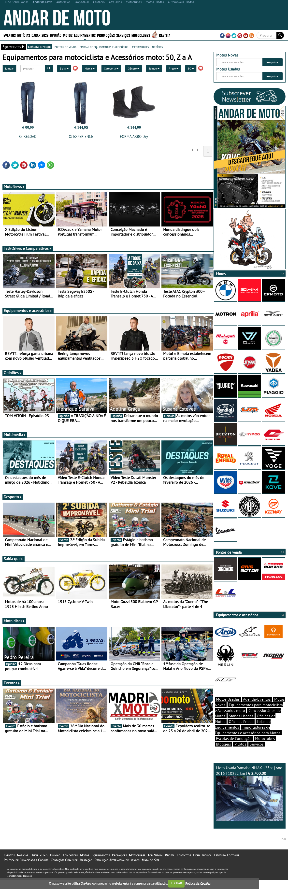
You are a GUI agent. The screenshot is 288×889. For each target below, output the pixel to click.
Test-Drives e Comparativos (28, 248)
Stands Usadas (241, 724)
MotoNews (14, 186)
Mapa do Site (150, 868)
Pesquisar (272, 62)
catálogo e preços (39, 46)
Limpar (9, 68)
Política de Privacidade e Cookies (26, 868)
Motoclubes (140, 35)
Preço (173, 68)
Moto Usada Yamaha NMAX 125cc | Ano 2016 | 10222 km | (249, 802)
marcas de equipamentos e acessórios (104, 46)
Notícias (23, 35)
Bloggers (223, 752)
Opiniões (13, 372)
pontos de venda (65, 46)
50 (191, 68)
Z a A (64, 68)
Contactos (184, 863)
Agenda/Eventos (257, 707)
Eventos (9, 35)
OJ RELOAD (28, 136)
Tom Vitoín (70, 863)
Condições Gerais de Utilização (71, 868)
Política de (197, 883)
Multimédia (15, 434)
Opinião (55, 35)
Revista (164, 35)
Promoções (106, 35)
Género (133, 68)
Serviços (123, 35)
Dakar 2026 (39, 35)
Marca (90, 68)
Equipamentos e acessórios (28, 310)
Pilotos (240, 752)
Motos (67, 35)
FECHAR (176, 883)
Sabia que (13, 558)
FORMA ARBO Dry (134, 136)
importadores (140, 46)
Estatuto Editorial (226, 863)
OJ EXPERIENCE (81, 136)
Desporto (13, 496)
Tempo (154, 68)
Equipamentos (85, 35)
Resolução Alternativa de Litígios (117, 868)
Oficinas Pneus (241, 730)
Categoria (111, 68)
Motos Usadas (228, 707)
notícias (157, 46)
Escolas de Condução (234, 747)
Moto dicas (14, 620)
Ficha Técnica (202, 863)
